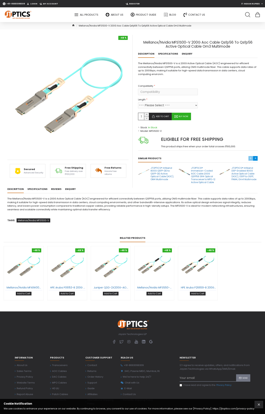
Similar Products (149, 154)
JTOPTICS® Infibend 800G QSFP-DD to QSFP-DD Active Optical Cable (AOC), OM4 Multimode (162, 169)
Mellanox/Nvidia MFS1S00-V (33, 211)
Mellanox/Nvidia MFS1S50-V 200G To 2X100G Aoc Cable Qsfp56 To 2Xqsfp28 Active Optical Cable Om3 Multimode (155, 279)
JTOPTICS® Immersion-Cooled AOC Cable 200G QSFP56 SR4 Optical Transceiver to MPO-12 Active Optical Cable (203, 170)
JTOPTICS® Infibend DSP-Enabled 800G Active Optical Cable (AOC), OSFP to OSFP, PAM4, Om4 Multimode (244, 169)
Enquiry (187, 53)
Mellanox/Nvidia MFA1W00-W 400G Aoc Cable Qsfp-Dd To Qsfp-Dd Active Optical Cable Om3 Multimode (24, 279)
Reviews (56, 184)
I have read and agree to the (206, 374)
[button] (250, 154)
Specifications (168, 53)
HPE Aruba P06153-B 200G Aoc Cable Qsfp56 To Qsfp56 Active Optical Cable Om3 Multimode (68, 279)
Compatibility (145, 81)
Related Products (132, 229)
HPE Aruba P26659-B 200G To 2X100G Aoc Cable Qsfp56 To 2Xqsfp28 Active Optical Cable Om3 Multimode (198, 279)
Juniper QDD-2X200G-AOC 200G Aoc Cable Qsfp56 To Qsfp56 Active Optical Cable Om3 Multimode (111, 279)
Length (142, 95)
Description (146, 53)
